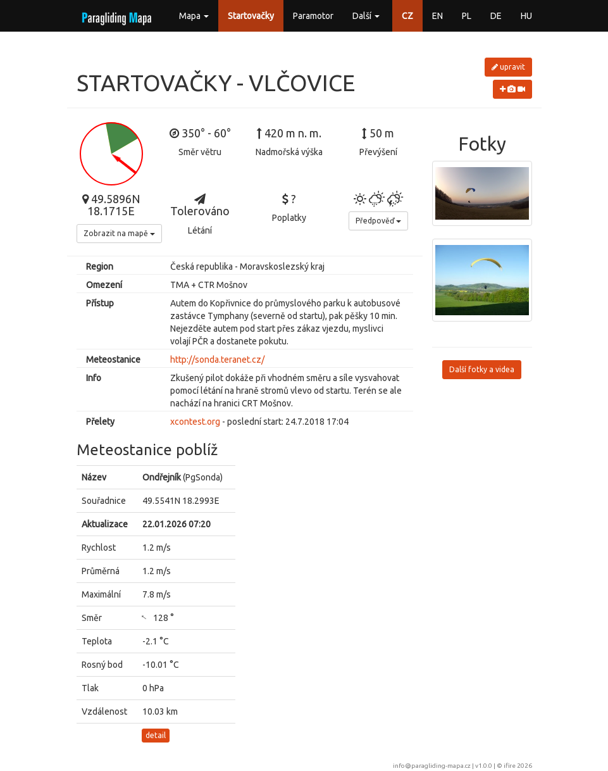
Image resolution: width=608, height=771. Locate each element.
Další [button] (366, 16)
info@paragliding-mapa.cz (432, 765)
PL (466, 16)
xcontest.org (195, 422)
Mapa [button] (194, 16)
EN (437, 16)
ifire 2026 (518, 765)
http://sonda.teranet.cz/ (217, 359)
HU (526, 16)
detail (156, 735)
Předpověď (378, 220)
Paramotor (313, 16)
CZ (407, 16)
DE (496, 16)
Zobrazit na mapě (119, 233)
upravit (508, 67)
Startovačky (251, 16)
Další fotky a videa (481, 369)
